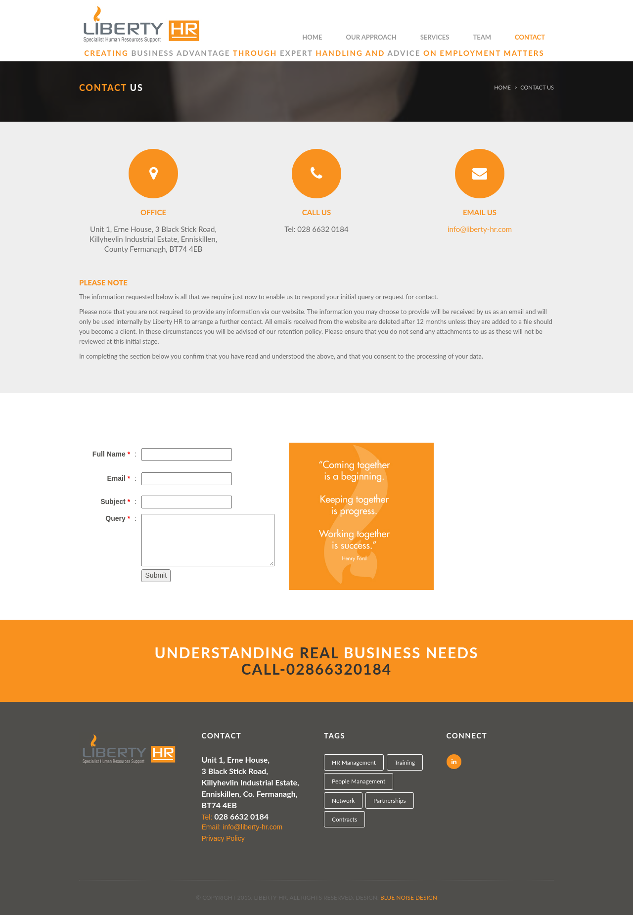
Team (482, 37)
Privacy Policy (223, 838)
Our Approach (371, 37)
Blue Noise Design (408, 897)
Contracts (344, 819)
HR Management (354, 762)
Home (312, 37)
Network (343, 800)
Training (405, 762)
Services (435, 37)
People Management (358, 781)
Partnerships (389, 800)
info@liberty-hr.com (480, 229)
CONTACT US (537, 87)
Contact (530, 37)
